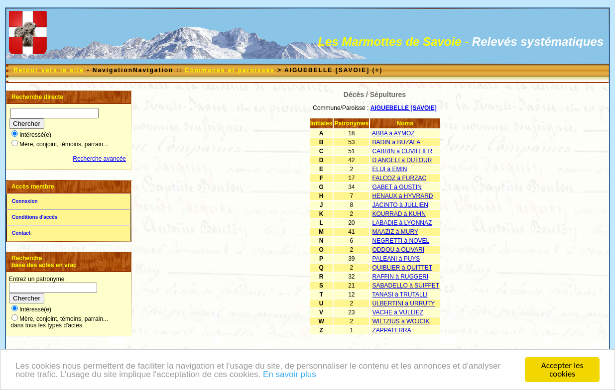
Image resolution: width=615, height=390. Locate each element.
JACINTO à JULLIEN (400, 204)
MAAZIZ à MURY (395, 231)
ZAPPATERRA (391, 330)
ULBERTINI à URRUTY (403, 303)
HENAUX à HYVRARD (402, 196)
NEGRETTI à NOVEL (401, 240)
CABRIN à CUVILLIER (402, 151)
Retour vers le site (48, 70)
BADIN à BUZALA (396, 142)
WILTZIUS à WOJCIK (401, 321)
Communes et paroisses (230, 70)
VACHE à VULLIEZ (397, 312)
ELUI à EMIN (389, 169)
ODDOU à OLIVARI (398, 249)
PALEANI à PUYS (396, 258)
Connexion (25, 201)
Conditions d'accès (34, 217)
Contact (21, 233)
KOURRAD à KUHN (399, 213)
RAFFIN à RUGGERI (400, 276)
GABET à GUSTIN (397, 187)
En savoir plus (289, 375)
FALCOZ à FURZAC (399, 178)
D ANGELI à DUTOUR (402, 160)
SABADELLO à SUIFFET (406, 285)
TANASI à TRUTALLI (399, 294)
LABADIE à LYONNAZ (402, 222)
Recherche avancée (99, 158)
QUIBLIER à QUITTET (402, 267)
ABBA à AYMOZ (393, 133)
